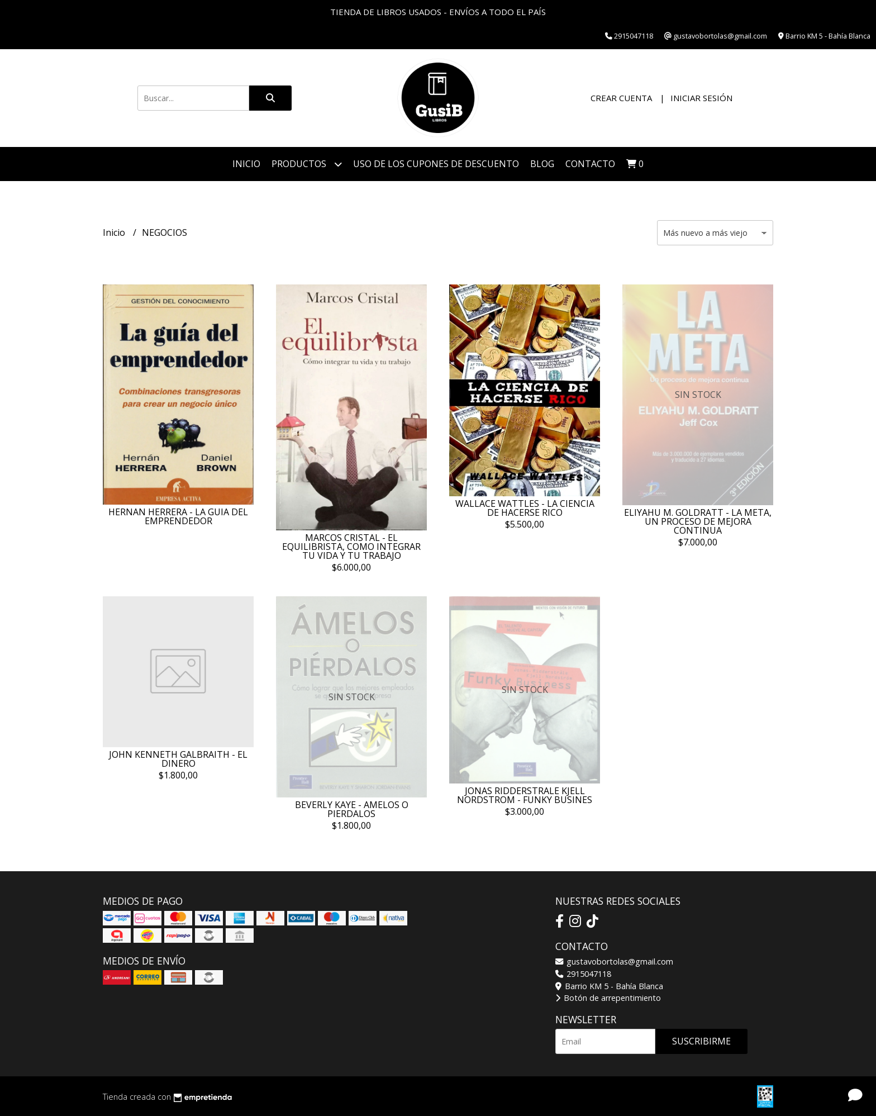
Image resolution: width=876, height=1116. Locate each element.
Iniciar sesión (701, 97)
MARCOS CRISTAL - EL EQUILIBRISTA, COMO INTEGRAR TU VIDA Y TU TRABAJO (351, 546)
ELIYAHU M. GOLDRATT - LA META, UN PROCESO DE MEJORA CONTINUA (698, 521)
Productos (307, 164)
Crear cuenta (621, 97)
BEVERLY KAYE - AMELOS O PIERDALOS (351, 809)
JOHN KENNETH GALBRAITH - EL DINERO (178, 759)
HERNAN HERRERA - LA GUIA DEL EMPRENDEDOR (178, 516)
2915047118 (583, 973)
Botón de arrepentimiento (608, 997)
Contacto (590, 164)
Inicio (246, 164)
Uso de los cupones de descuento (436, 164)
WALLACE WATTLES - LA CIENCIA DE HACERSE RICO (524, 508)
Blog (542, 164)
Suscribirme (701, 1041)
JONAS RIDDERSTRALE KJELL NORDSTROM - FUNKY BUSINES (524, 795)
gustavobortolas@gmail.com (614, 961)
